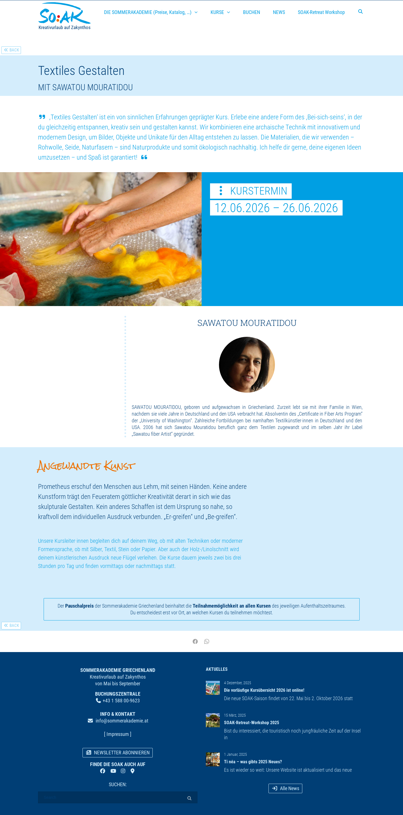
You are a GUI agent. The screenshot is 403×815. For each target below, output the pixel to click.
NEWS (279, 12)
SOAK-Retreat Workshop (321, 12)
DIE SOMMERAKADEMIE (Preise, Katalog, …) (148, 12)
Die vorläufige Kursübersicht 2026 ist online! (264, 690)
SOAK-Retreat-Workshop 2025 (251, 722)
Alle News (286, 788)
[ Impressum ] (117, 734)
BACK (11, 50)
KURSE (217, 12)
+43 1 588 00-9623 (121, 700)
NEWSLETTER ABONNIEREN (118, 752)
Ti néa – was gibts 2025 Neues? (253, 761)
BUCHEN (251, 12)
